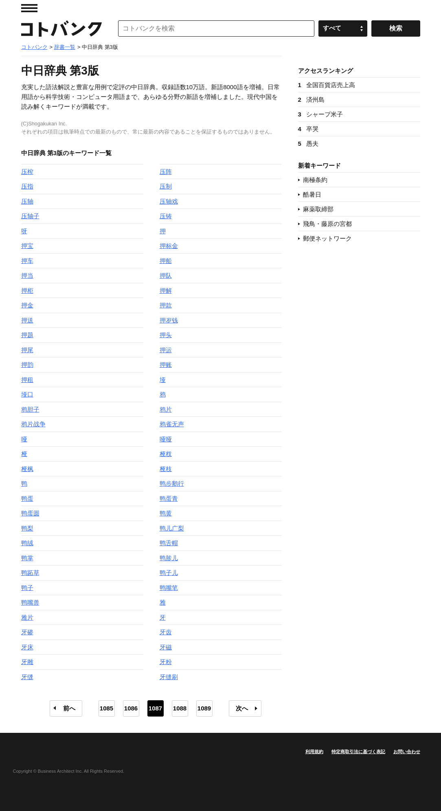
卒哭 (308, 129)
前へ (69, 708)
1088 (179, 708)
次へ (242, 708)
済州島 (311, 99)
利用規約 (314, 751)
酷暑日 (312, 194)
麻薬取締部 (318, 209)
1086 (131, 708)
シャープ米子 (320, 114)
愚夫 (308, 143)
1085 (106, 708)
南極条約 (315, 179)
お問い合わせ (406, 751)
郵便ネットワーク (327, 238)
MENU (29, 8)
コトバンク (61, 28)
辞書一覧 (64, 47)
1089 (204, 708)
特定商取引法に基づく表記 (358, 751)
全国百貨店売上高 (326, 85)
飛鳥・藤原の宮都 (327, 223)
